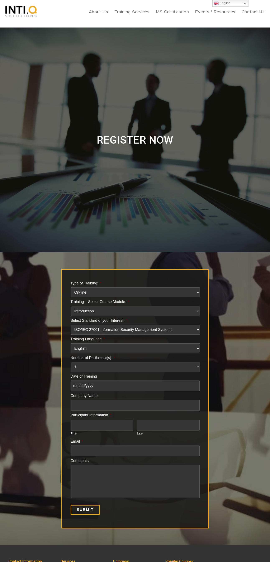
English (222, 3)
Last (140, 435)
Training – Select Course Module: (100, 303)
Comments (80, 462)
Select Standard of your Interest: (99, 322)
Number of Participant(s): (93, 359)
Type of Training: (86, 285)
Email (77, 443)
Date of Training (84, 378)
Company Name (84, 397)
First (74, 435)
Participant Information (91, 416)
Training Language (88, 340)
